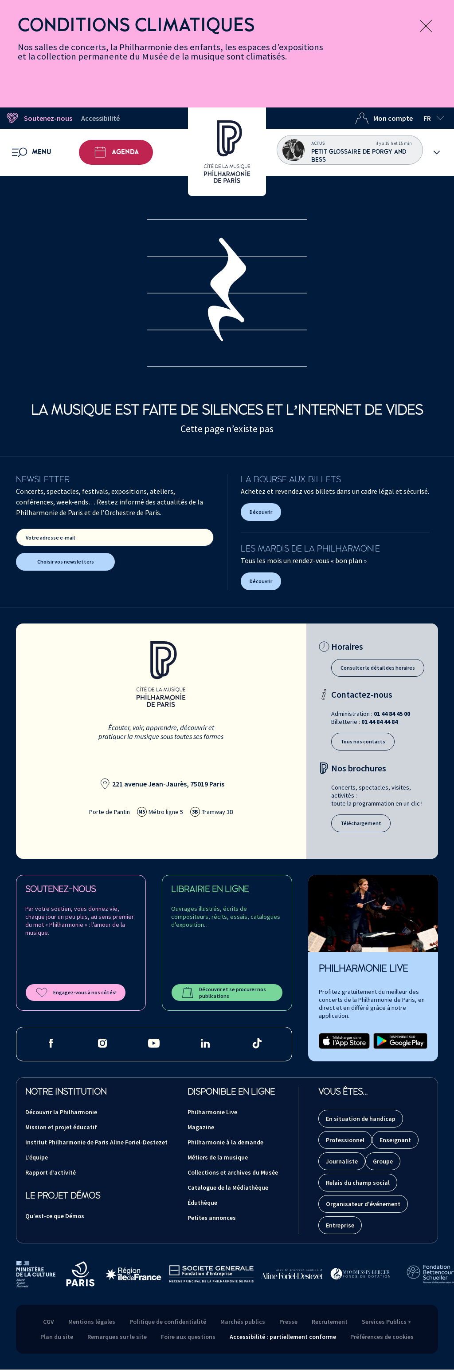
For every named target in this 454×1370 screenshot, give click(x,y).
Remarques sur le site (117, 1337)
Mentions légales (91, 1322)
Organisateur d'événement (363, 1204)
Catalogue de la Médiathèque (228, 1187)
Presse (288, 1322)
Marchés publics (242, 1322)
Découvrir (261, 511)
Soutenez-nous (38, 118)
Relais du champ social (358, 1183)
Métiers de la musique (218, 1157)
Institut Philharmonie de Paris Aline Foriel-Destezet (96, 1142)
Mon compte (384, 118)
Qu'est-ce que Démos (54, 1216)
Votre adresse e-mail (50, 537)
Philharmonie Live (212, 1112)
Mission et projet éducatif (61, 1127)
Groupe (383, 1161)
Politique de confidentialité (167, 1322)
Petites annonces (212, 1218)
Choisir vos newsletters (65, 561)
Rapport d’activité (50, 1172)
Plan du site (56, 1337)
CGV (48, 1322)
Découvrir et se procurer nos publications (223, 992)
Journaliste (342, 1161)
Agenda (116, 152)
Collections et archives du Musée (233, 1172)
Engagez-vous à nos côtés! (76, 992)
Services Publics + (386, 1322)
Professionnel (345, 1140)
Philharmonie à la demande (225, 1142)
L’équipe (36, 1157)
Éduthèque (202, 1203)
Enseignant (395, 1140)
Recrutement (330, 1322)
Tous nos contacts (362, 741)
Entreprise (340, 1225)
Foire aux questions (188, 1337)
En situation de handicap (360, 1119)
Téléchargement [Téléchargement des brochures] (360, 823)
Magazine (201, 1127)
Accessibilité (100, 118)
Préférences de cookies (382, 1337)
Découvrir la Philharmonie (61, 1112)
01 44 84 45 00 (392, 714)
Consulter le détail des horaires (377, 667)
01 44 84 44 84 (379, 722)
